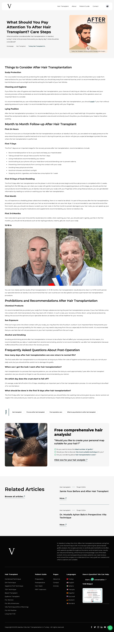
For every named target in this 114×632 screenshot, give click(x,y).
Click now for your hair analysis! (69, 460)
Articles (56, 586)
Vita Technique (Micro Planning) (16, 607)
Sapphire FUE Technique (14, 586)
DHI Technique (10, 582)
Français (71, 589)
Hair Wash (39, 586)
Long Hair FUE (10, 614)
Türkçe (70, 579)
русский (71, 596)
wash (92, 101)
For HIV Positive (10, 610)
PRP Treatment (40, 589)
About (74, 6)
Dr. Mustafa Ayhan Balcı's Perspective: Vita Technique (83, 516)
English (70, 582)
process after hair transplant (36, 412)
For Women (9, 600)
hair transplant (17, 412)
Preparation (39, 579)
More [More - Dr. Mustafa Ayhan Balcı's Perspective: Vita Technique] (63, 524)
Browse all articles (14, 496)
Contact (95, 6)
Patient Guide (84, 6)
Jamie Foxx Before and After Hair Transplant (84, 491)
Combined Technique (13, 579)
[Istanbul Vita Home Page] (9, 8)
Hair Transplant (63, 6)
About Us (56, 579)
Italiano (70, 586)
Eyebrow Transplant (12, 596)
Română (71, 603)
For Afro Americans (12, 603)
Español (70, 593)
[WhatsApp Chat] (110, 627)
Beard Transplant (11, 593)
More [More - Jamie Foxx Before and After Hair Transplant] (63, 498)
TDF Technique (10, 589)
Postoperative (40, 582)
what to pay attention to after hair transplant (81, 412)
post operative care (56, 412)
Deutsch (71, 600)
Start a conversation (95, 579)
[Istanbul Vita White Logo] (12, 551)
